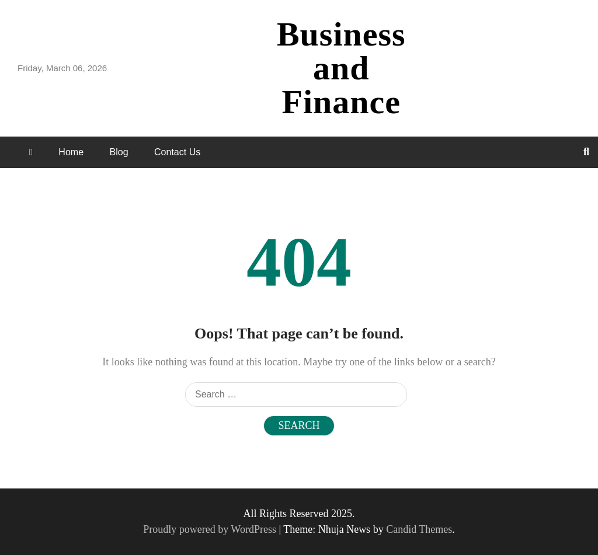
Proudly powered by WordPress (211, 529)
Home (71, 152)
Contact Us (177, 152)
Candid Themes (419, 529)
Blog (119, 152)
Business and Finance (341, 68)
